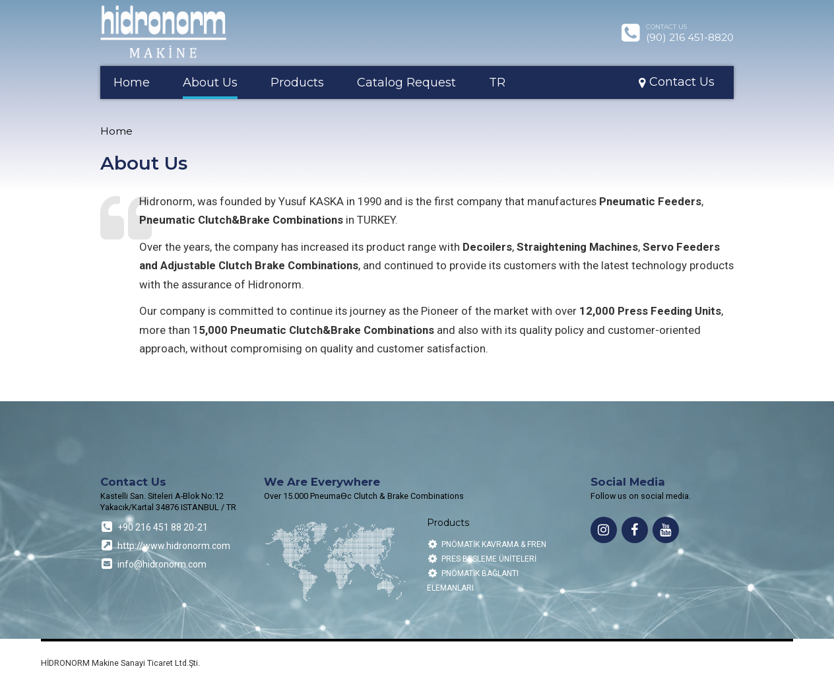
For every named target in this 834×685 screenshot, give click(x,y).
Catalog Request (406, 82)
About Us (210, 82)
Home (131, 82)
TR (497, 82)
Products (297, 82)
